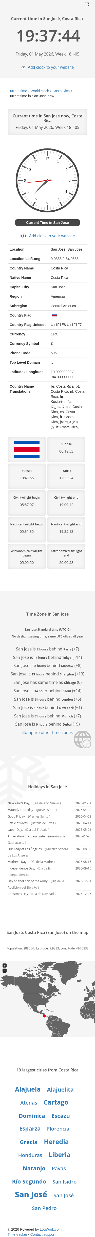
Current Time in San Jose (47, 223)
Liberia (59, 1154)
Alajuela (28, 1089)
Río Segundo (29, 1181)
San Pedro (44, 1208)
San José (31, 1194)
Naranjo (34, 1168)
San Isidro (64, 1181)
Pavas (59, 1168)
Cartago (56, 1102)
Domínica (32, 1115)
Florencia (58, 1128)
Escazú (60, 1115)
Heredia (56, 1141)
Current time (17, 91)
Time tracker (17, 1234)
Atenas (28, 1102)
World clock (40, 91)
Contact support (42, 1234)
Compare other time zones (47, 732)
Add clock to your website (51, 67)
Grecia (28, 1142)
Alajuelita (60, 1089)
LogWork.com (51, 1229)
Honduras (30, 1155)
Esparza (30, 1128)
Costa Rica (61, 91)
